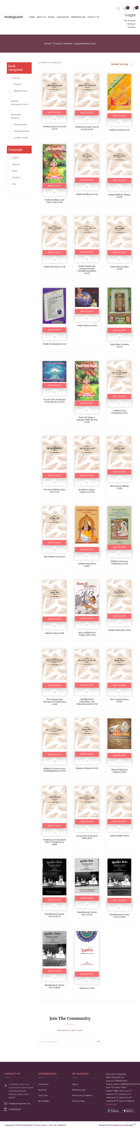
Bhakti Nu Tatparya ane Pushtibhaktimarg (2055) (54, 769)
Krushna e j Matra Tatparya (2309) (87, 491)
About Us (42, 1090)
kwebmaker (129, 1125)
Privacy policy (40, 1125)
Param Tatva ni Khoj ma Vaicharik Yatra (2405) (54, 400)
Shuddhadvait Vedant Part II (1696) (54, 986)
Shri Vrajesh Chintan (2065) (119, 700)
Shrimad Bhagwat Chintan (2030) (119, 771)
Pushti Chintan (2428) (87, 325)
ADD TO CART (54, 112)
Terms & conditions (57, 1125)
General (17, 84)
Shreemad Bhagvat (16, 116)
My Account (130, 20)
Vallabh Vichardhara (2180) (87, 565)
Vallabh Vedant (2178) (54, 633)
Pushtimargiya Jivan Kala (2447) (54, 127)
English (15, 157)
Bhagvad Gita (20, 90)
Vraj (14, 184)
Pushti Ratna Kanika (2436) (119, 268)
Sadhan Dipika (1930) (119, 836)
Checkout (131, 24)
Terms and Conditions (82, 1095)
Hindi (14, 170)
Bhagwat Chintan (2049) (87, 768)
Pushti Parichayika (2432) (54, 344)
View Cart (43, 1095)
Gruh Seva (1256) (86, 988)
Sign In (75, 1084)
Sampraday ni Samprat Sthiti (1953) (87, 837)
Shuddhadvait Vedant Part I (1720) (87, 913)
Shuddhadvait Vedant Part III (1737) (54, 915)
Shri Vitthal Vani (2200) (54, 557)
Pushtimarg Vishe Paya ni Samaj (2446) (87, 128)
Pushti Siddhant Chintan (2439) (119, 196)
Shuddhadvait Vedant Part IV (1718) (119, 915)
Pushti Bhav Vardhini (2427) (119, 345)
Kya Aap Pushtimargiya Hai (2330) (54, 490)
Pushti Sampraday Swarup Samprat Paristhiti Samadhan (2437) (86, 270)
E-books (16, 78)
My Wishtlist (43, 1101)
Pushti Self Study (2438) (54, 267)
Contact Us (43, 1084)
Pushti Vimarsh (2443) (119, 130)
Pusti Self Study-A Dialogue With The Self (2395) (86, 419)
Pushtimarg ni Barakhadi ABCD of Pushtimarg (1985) (54, 842)
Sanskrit (16, 177)
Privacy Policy (78, 1101)
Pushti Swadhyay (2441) (87, 194)
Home (47, 43)
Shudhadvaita (20, 124)
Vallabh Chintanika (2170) (119, 630)
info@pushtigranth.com (19, 1103)
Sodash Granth (21, 137)
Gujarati (16, 164)
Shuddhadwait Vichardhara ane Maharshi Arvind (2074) (87, 701)
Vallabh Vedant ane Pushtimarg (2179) (119, 562)
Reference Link (78, 1090)
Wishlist (132, 27)
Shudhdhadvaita (22, 131)
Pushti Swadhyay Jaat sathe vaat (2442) (54, 201)
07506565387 (15, 1109)
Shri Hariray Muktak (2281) (119, 487)
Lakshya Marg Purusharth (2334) (119, 411)
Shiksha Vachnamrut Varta (19, 103)
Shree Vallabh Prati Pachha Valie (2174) (87, 634)
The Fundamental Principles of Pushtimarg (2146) (54, 701)
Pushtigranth (27, 1125)
